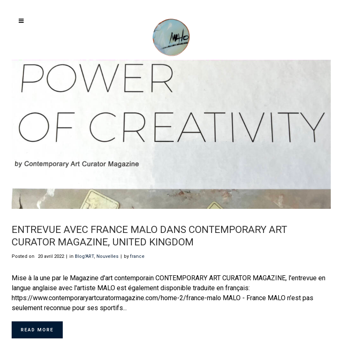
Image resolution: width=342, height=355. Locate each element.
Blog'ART (84, 256)
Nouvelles (107, 256)
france (137, 256)
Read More (37, 330)
